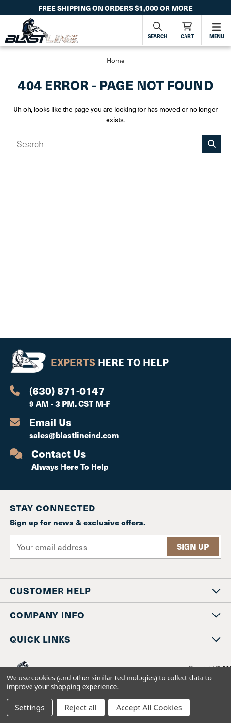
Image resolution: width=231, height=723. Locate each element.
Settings (30, 707)
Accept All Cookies (149, 707)
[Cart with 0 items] (186, 30)
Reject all (80, 707)
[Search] (157, 30)
